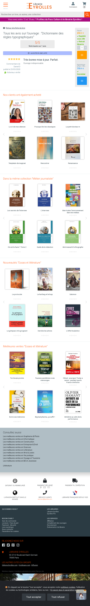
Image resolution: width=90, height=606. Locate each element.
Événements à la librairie (56, 527)
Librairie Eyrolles (53, 512)
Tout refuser (58, 596)
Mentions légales (7, 571)
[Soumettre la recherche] (87, 14)
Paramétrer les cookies (10, 531)
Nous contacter (7, 529)
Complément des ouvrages (56, 523)
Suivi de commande (9, 521)
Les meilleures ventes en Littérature (17, 450)
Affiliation (50, 521)
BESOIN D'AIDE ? (8, 518)
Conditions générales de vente (25, 571)
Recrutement (52, 525)
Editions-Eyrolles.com (10, 565)
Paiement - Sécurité (9, 525)
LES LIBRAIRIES (52, 509)
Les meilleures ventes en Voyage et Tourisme (21, 458)
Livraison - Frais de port (10, 523)
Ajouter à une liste (37, 53)
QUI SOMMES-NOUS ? (10, 509)
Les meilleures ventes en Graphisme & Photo (21, 436)
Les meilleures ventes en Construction (18, 442)
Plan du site (40, 571)
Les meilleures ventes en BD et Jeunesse (19, 461)
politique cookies (68, 587)
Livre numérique (8, 527)
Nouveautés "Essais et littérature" (22, 262)
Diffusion (34, 565)
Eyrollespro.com (24, 565)
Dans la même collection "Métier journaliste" (28, 178)
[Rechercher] (42, 14)
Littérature (7, 466)
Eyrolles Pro (51, 514)
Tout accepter (33, 596)
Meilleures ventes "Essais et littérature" (25, 346)
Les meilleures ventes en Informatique (18, 439)
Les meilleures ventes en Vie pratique (18, 455)
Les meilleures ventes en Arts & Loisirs (18, 453)
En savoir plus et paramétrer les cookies (67, 590)
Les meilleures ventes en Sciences (17, 447)
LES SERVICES (52, 518)
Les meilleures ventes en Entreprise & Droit (20, 444)
